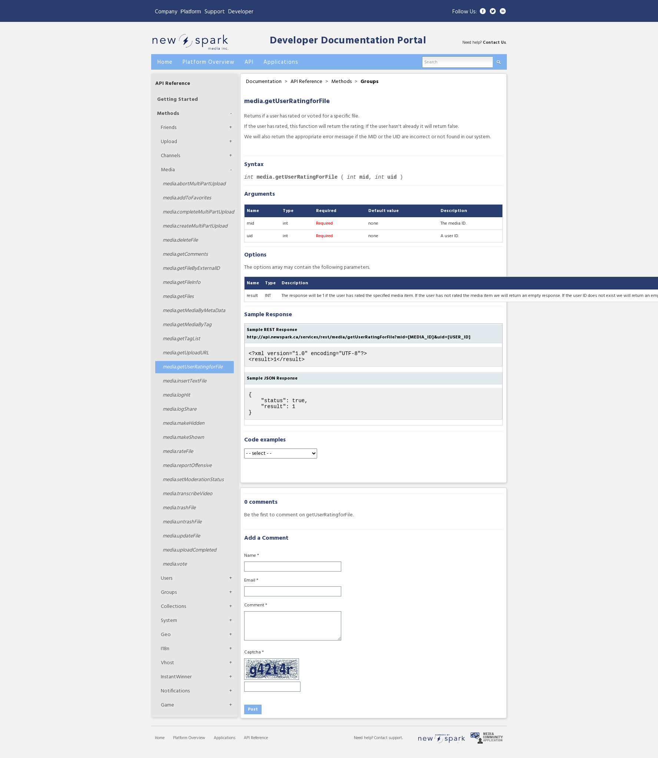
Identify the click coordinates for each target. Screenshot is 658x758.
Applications (224, 744)
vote (175, 564)
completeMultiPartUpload (198, 212)
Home (159, 744)
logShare (179, 409)
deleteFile (180, 240)
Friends (168, 127)
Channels (170, 156)
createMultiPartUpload (195, 226)
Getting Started (177, 99)
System (169, 620)
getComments (185, 254)
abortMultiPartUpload (194, 184)
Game (167, 705)
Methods (168, 113)
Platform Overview (189, 744)
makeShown (183, 437)
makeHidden (184, 423)
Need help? (364, 744)
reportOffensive (187, 465)
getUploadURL (186, 353)
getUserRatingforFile (193, 367)
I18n (165, 649)
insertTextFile (184, 381)
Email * (251, 587)
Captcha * (254, 659)
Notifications (175, 691)
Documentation (264, 81)
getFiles (178, 296)
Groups (169, 592)
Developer (240, 11)
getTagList (181, 339)
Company (166, 11)
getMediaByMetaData (194, 311)
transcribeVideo (187, 494)
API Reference (172, 83)
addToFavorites (187, 198)
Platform (190, 11)
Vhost (167, 663)
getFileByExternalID (191, 268)
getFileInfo (181, 282)
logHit (176, 395)
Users (166, 578)
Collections (173, 606)
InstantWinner (176, 677)
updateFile (181, 536)
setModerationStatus (193, 480)
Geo (166, 634)
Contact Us (494, 42)
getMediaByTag (187, 325)
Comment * (255, 612)
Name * (251, 562)
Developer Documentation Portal (348, 41)
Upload (169, 142)
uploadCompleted (189, 550)
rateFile (178, 451)
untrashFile (182, 522)
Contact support (388, 744)
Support (215, 11)
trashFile (179, 508)
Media (168, 170)
